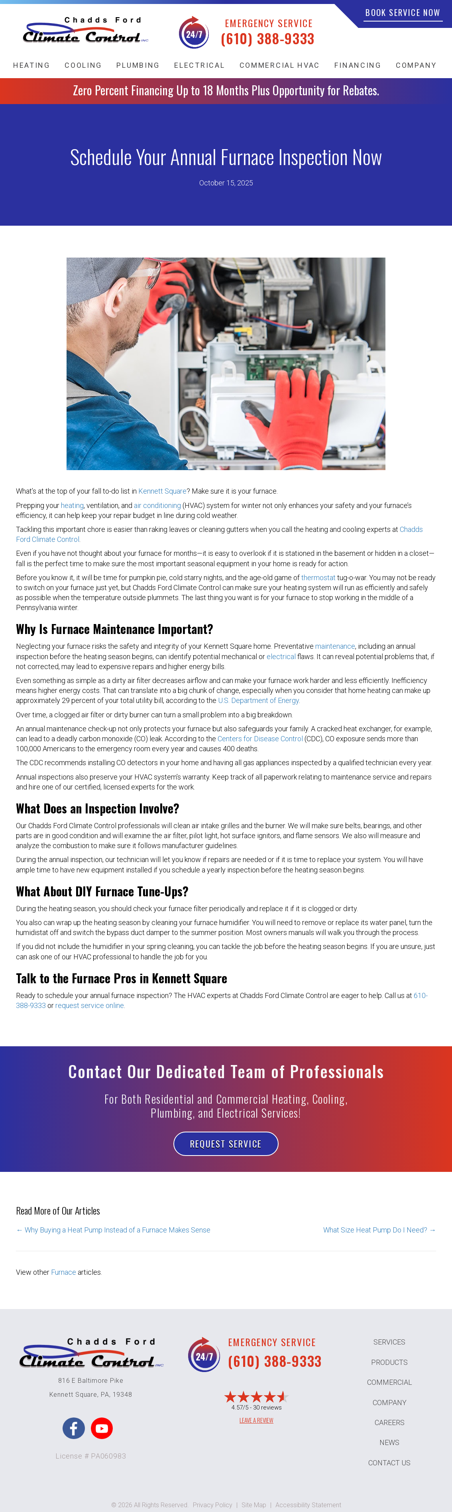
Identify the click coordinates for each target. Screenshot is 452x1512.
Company (390, 1402)
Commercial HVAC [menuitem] (280, 65)
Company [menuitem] (416, 65)
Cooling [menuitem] (83, 65)
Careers (390, 1422)
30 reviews (267, 1407)
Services (389, 1342)
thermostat (318, 577)
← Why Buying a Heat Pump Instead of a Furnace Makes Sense (113, 1230)
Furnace (63, 1272)
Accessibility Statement (308, 1505)
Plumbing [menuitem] (138, 65)
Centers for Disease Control (260, 738)
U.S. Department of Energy (258, 700)
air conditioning (157, 505)
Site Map (254, 1505)
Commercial (389, 1382)
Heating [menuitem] (31, 65)
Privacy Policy (212, 1505)
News (389, 1442)
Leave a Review (256, 1420)
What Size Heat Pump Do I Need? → (379, 1230)
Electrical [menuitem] (199, 65)
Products (389, 1362)
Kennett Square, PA (79, 1394)
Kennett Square (162, 491)
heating (72, 505)
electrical (281, 656)
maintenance (335, 646)
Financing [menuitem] (357, 65)
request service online (89, 1005)
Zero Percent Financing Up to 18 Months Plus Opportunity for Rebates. (226, 90)
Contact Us (389, 1463)
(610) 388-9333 (268, 38)
